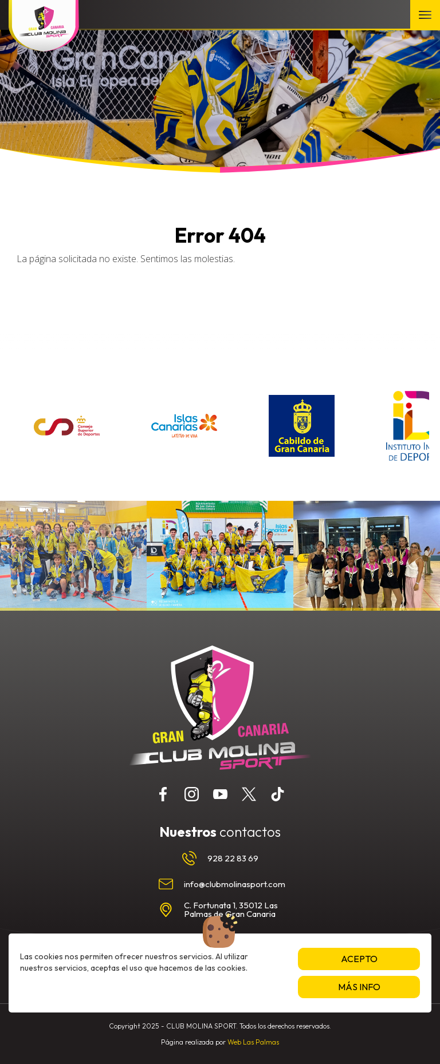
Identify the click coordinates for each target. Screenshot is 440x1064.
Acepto (359, 958)
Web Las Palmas (253, 1042)
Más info (359, 986)
